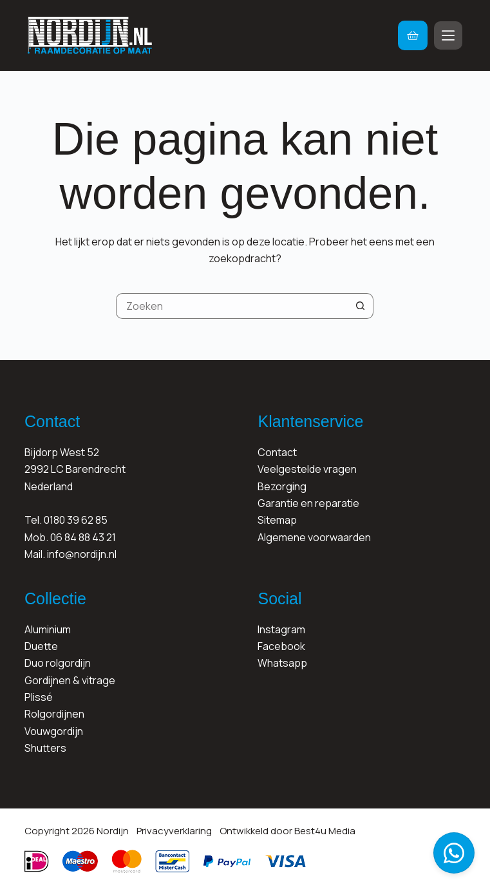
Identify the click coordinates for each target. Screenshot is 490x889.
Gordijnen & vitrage (69, 680)
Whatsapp (282, 663)
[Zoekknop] (360, 306)
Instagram (281, 629)
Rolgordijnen (54, 714)
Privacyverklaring (174, 830)
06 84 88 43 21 (83, 537)
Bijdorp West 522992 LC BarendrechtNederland (75, 469)
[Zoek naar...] (232, 306)
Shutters (45, 748)
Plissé (38, 697)
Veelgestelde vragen (307, 469)
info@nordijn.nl (82, 554)
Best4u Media (324, 830)
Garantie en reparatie (308, 503)
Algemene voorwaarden (314, 537)
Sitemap (277, 520)
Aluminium (47, 629)
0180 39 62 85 (76, 520)
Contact (277, 452)
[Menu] (448, 35)
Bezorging (282, 486)
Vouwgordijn (53, 731)
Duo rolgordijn (57, 663)
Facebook (281, 646)
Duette (41, 646)
